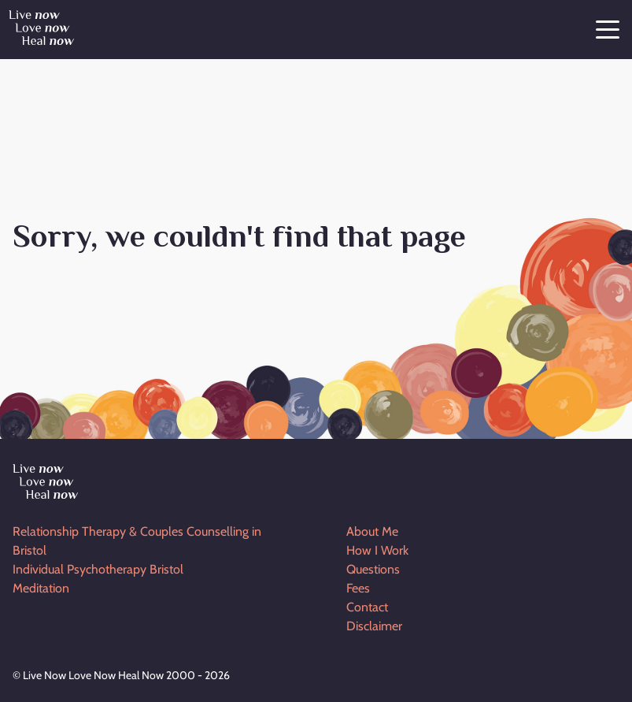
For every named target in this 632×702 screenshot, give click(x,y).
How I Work (377, 550)
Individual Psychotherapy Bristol (98, 569)
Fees (358, 588)
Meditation (41, 588)
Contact (367, 607)
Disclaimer (374, 625)
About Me (372, 531)
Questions (373, 569)
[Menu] (607, 31)
